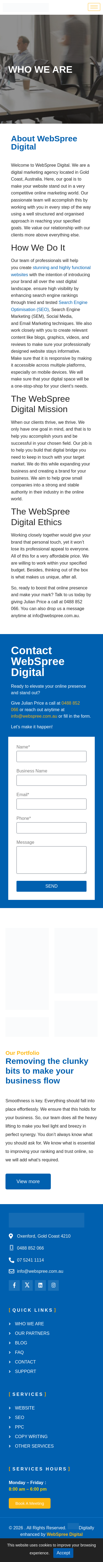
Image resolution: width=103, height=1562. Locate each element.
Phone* (23, 818)
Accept (63, 1553)
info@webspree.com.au (34, 716)
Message (25, 842)
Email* (22, 795)
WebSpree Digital (65, 1534)
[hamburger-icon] (94, 7)
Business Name (31, 771)
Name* (23, 747)
